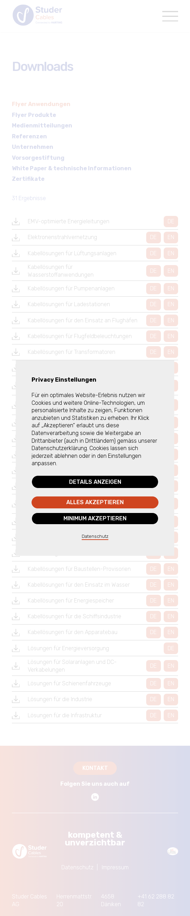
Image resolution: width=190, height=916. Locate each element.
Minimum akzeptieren (95, 518)
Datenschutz (95, 536)
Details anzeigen (95, 482)
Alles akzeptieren (95, 502)
